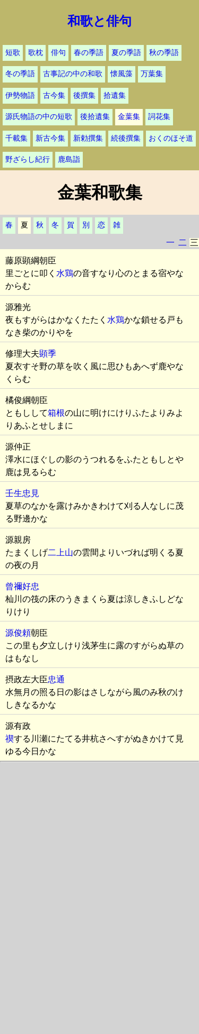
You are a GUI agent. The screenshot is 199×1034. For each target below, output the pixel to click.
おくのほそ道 (171, 138)
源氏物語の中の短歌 (38, 117)
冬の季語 (20, 74)
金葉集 (129, 117)
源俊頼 (18, 632)
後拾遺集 (95, 117)
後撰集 (84, 95)
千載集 (16, 138)
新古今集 (50, 138)
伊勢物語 (20, 95)
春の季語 (88, 53)
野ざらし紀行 (27, 159)
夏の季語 (126, 53)
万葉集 (152, 74)
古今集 (54, 95)
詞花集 (159, 117)
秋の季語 (164, 53)
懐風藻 (121, 74)
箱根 (56, 412)
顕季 (47, 353)
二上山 (60, 552)
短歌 (12, 53)
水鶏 (64, 273)
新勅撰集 (88, 138)
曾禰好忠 (22, 586)
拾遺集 (114, 95)
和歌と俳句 (99, 21)
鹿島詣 (69, 159)
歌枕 (35, 53)
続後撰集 (126, 138)
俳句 (58, 53)
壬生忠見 (22, 493)
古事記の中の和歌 (72, 74)
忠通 (56, 679)
